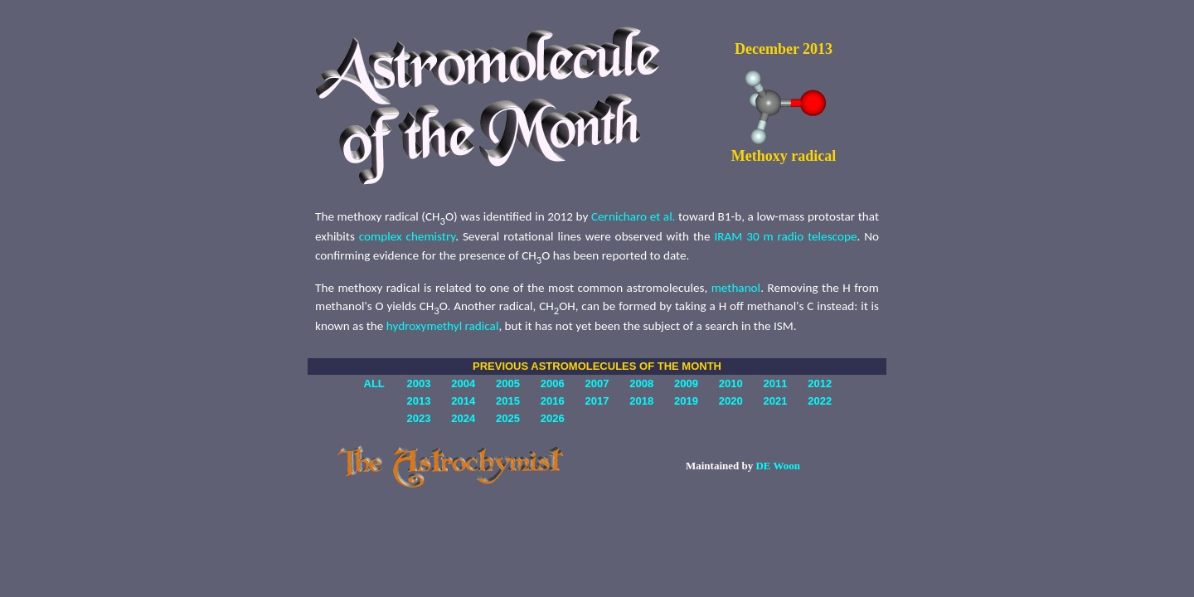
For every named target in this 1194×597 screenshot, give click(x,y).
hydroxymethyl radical (442, 325)
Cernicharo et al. (633, 216)
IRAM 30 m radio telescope (785, 236)
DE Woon (777, 465)
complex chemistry (407, 236)
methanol (735, 287)
